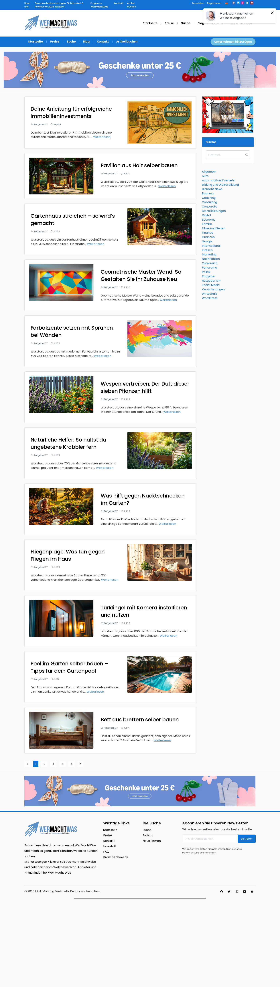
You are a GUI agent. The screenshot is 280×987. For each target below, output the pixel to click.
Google (207, 241)
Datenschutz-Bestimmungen (199, 852)
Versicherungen (213, 289)
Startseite (110, 830)
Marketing (209, 254)
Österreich (209, 263)
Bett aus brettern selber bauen (140, 719)
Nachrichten (211, 259)
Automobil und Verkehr (218, 180)
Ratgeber (209, 276)
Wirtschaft (209, 294)
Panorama (209, 267)
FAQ (106, 852)
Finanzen (208, 237)
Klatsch (207, 250)
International (211, 246)
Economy (208, 219)
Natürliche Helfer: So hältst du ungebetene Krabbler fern (68, 443)
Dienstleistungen (214, 211)
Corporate (209, 206)
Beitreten (247, 839)
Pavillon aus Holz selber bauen (139, 165)
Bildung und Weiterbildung (220, 185)
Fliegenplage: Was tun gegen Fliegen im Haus (68, 555)
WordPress (210, 298)
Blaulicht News (212, 189)
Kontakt (109, 841)
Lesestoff (109, 846)
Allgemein (209, 172)
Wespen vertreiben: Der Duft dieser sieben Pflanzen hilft (145, 387)
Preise (107, 835)
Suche (147, 830)
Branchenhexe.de (115, 857)
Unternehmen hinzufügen (233, 42)
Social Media (211, 285)
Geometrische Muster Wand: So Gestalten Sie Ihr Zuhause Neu (141, 275)
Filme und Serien (213, 228)
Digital (206, 215)
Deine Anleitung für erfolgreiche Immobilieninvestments (71, 112)
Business (208, 193)
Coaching (209, 198)
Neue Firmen (152, 841)
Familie (207, 224)
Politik (206, 272)
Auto (205, 176)
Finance (207, 233)
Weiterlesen (102, 137)
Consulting (209, 202)
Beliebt (148, 835)
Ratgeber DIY (41, 124)
